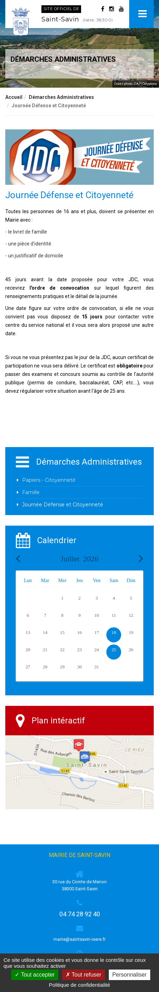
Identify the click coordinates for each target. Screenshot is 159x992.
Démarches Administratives (61, 97)
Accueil (13, 97)
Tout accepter (34, 975)
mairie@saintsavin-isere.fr (79, 939)
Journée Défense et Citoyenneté (62, 504)
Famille (31, 492)
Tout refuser (83, 975)
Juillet (80, 558)
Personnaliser (129, 975)
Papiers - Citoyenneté (48, 480)
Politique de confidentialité (79, 985)
